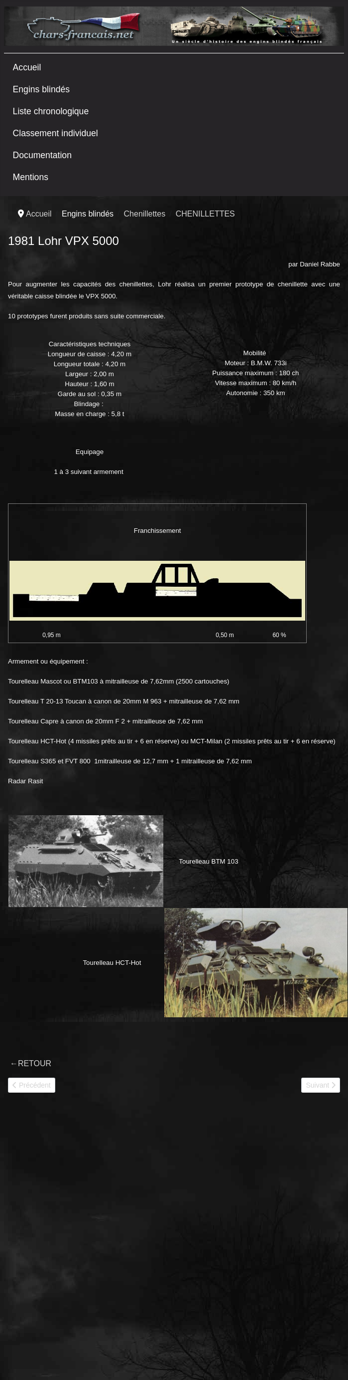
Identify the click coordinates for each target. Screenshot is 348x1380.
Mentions (30, 177)
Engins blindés (41, 89)
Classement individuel (55, 133)
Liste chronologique (51, 111)
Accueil (27, 67)
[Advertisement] (93, 1210)
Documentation (42, 155)
